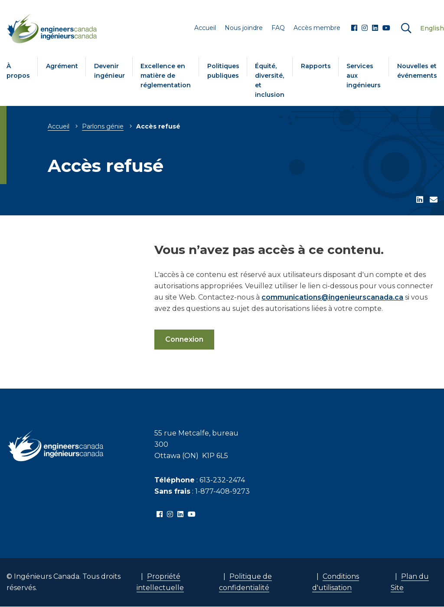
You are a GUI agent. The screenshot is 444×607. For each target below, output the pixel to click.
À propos (18, 70)
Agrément (62, 66)
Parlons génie (103, 126)
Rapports (316, 66)
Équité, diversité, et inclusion (269, 80)
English (432, 28)
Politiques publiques (223, 70)
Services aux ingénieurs (363, 75)
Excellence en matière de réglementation (165, 75)
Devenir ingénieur (109, 70)
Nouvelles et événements (417, 70)
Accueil (58, 126)
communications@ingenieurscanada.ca (332, 297)
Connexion (184, 339)
